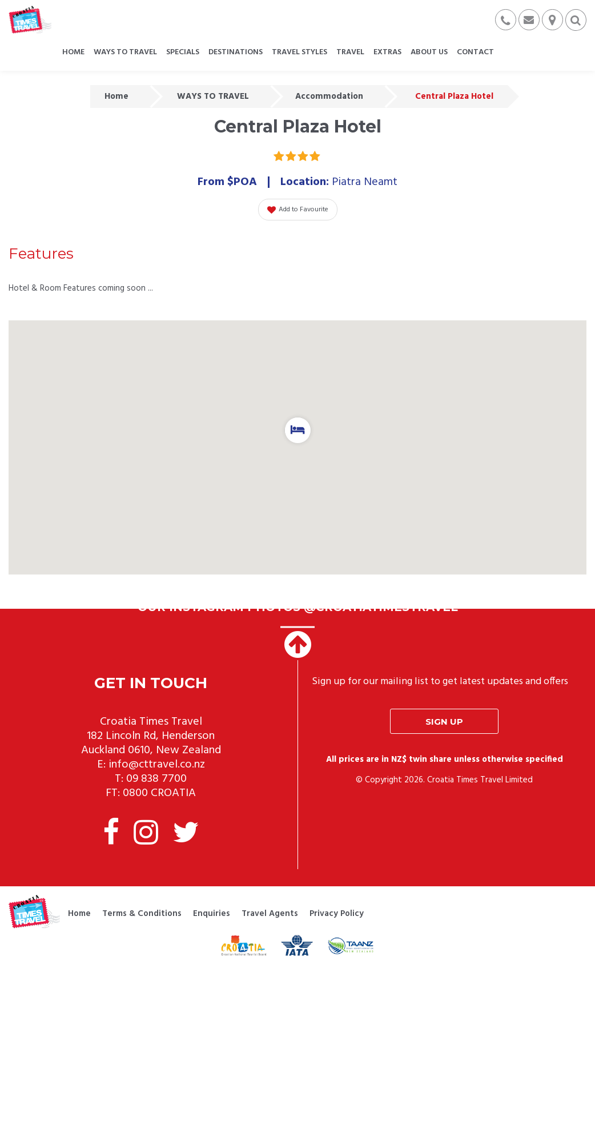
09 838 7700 (156, 779)
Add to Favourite (297, 209)
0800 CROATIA (159, 793)
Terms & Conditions (142, 914)
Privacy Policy (336, 914)
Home (116, 96)
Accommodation (329, 96)
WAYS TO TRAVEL (213, 96)
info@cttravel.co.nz (156, 765)
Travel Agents (270, 914)
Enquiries (211, 914)
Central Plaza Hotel (454, 96)
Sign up (444, 721)
